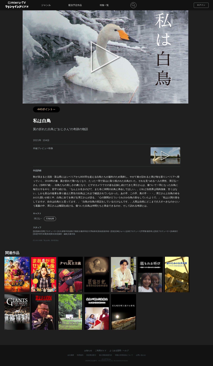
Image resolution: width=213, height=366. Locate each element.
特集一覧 (104, 5)
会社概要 (70, 355)
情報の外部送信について (124, 355)
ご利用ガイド (100, 350)
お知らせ (88, 350)
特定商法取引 (91, 355)
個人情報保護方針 (105, 355)
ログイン (201, 5)
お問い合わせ (141, 355)
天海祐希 (50, 218)
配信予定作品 (75, 5)
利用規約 (80, 355)
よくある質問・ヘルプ (119, 350)
